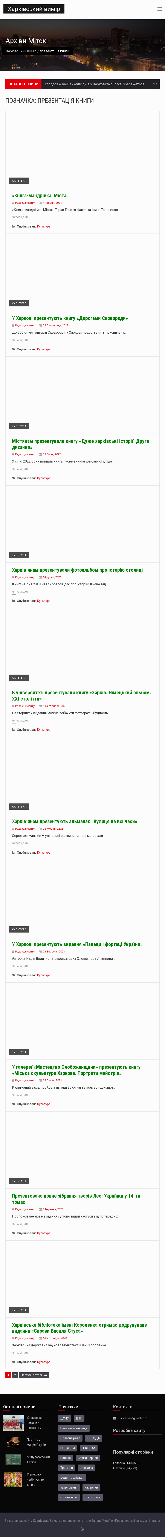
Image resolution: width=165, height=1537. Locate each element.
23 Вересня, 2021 (54, 951)
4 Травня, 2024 (52, 202)
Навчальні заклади (73, 1428)
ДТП (79, 1418)
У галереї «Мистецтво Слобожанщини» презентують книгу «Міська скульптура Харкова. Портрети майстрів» (76, 1070)
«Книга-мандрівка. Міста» (40, 196)
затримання (69, 1487)
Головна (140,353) (126, 1463)
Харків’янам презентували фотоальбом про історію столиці (77, 570)
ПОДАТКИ (67, 1448)
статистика (93, 1497)
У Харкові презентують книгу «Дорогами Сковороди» (70, 318)
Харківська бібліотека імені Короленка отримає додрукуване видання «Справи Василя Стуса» (79, 1328)
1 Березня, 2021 (53, 1209)
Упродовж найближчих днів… (35, 1479)
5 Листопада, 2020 (55, 1338)
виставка (86, 1467)
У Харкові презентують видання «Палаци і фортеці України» (77, 944)
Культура (19, 180)
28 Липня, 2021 (52, 1080)
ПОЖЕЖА (88, 1448)
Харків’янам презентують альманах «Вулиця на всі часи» (74, 821)
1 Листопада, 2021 (55, 706)
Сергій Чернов (88, 1458)
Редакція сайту (25, 202)
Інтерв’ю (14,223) (125, 1468)
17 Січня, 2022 (52, 454)
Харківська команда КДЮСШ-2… (35, 1423)
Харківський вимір (34, 8)
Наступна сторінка (34, 1375)
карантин (91, 1487)
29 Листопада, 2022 (55, 325)
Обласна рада (70, 1438)
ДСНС (64, 1418)
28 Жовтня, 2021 (53, 828)
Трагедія (66, 1467)
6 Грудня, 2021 (52, 577)
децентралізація (72, 1477)
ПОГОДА (93, 1438)
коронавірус (69, 1497)
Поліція (65, 1458)
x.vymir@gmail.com (134, 1418)
